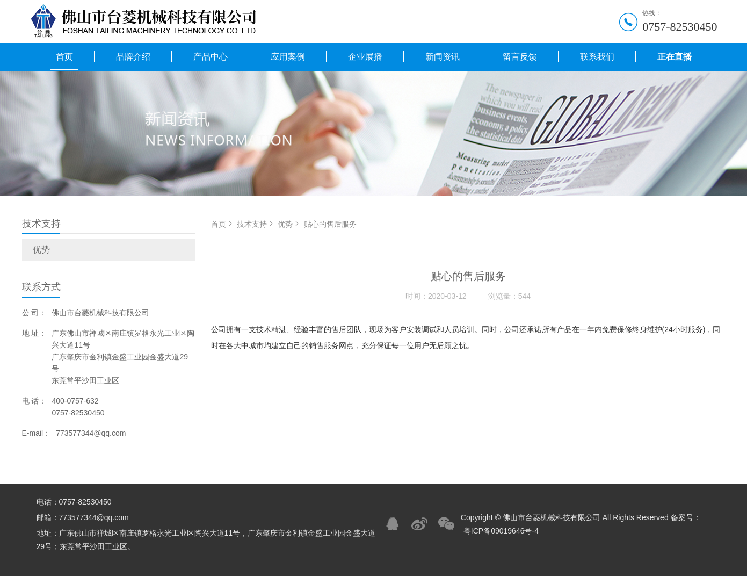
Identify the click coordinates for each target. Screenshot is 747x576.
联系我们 (597, 56)
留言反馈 (520, 56)
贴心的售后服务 (330, 224)
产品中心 (210, 56)
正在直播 (674, 56)
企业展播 (365, 56)
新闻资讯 (442, 56)
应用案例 (288, 56)
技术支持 (256, 224)
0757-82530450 (679, 26)
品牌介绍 (133, 56)
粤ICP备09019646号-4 (501, 531)
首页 (64, 56)
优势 (41, 249)
